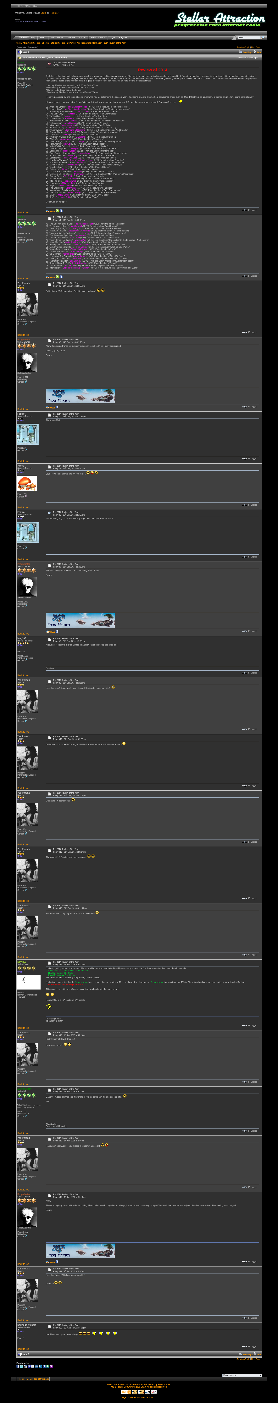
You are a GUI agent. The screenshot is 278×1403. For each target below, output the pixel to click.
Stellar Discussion (59, 43)
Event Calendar (98, 37)
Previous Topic (243, 47)
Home (24, 37)
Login (43, 13)
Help (33, 37)
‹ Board (29, 1379)
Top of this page (41, 1379)
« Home (20, 1379)
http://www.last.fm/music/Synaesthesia (65, 984)
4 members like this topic (247, 58)
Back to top (23, 212)
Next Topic (255, 47)
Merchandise (57, 37)
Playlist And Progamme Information (86, 43)
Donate (71, 37)
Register (54, 13)
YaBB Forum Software (121, 1387)
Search (43, 37)
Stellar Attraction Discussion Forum (32, 43)
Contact (82, 37)
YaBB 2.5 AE (164, 1384)
